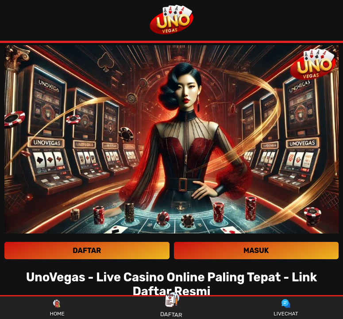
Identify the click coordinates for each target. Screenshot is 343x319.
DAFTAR (172, 307)
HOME (57, 308)
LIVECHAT (286, 308)
